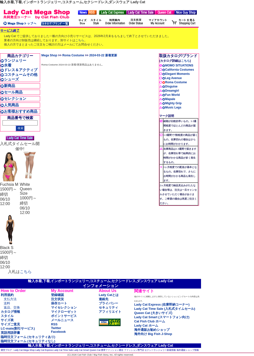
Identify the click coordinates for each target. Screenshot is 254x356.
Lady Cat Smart (81, 350)
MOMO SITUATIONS (177, 65)
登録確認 (57, 295)
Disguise (170, 86)
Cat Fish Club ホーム (149, 321)
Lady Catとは (109, 295)
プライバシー (108, 303)
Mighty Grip (172, 103)
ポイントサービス (64, 316)
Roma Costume (73, 55)
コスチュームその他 (18, 74)
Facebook (58, 332)
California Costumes (178, 69)
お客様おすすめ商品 (18, 111)
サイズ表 (7, 320)
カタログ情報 (10, 312)
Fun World (171, 95)
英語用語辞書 (10, 333)
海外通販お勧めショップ (152, 330)
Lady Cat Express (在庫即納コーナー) (161, 304)
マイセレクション (64, 307)
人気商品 (9, 105)
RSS (54, 324)
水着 (5, 65)
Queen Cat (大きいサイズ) (153, 313)
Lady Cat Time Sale (63, 350)
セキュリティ (108, 307)
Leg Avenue (172, 78)
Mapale (168, 99)
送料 (7, 303)
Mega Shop (49, 55)
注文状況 (57, 299)
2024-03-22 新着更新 (103, 55)
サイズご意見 (10, 324)
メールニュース (62, 320)
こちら (79, 40)
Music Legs (171, 107)
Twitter (56, 328)
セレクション (13, 98)
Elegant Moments (176, 74)
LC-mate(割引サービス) (18, 328)
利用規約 (7, 295)
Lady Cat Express (44, 350)
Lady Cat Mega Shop (24, 350)
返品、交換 (12, 307)
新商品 (7, 86)
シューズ (9, 79)
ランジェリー (13, 60)
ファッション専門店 (134, 350)
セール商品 (11, 92)
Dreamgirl (170, 90)
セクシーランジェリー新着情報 (160, 350)
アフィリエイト (110, 312)
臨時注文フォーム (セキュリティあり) (28, 337)
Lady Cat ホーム (146, 325)
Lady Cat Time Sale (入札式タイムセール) (164, 309)
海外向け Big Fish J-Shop (153, 334)
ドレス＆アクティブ (18, 70)
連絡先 (103, 299)
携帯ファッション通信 (112, 350)
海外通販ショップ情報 (188, 350)
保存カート (59, 303)
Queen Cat (95, 350)
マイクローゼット (64, 312)
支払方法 (10, 299)
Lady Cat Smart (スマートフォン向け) (161, 317)
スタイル (7, 316)
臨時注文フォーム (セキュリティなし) (28, 341)
